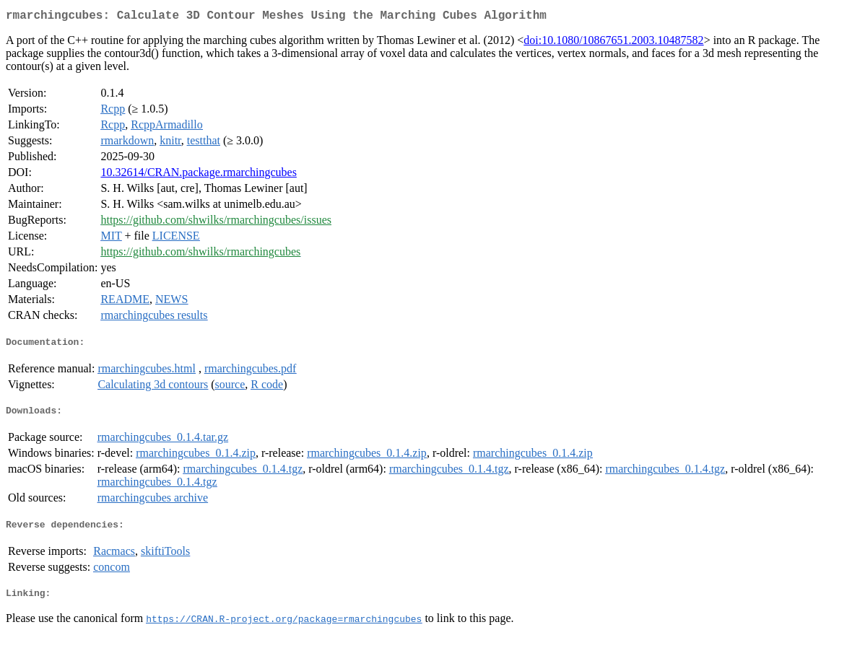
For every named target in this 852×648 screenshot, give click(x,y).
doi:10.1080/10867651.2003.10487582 (613, 43)
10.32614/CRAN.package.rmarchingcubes (198, 175)
